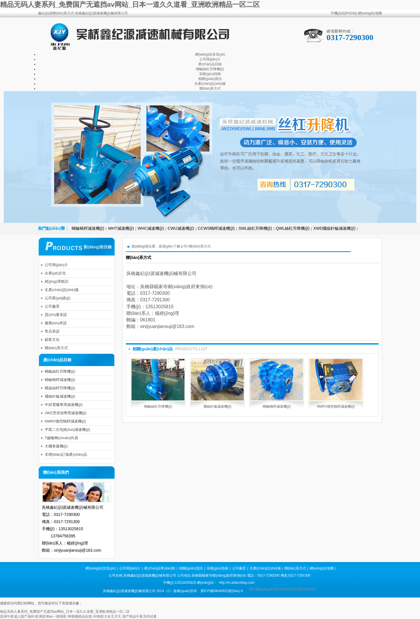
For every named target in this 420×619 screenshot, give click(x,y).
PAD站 (351, 13)
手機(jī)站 (338, 13)
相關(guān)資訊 (210, 79)
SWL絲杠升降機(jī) (255, 228)
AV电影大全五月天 (107, 616)
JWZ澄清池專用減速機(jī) (66, 413)
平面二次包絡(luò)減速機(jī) (67, 429)
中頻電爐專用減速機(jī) (64, 404)
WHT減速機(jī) (121, 228)
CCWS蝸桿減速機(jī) (216, 228)
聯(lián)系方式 (210, 89)
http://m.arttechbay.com (237, 583)
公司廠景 (52, 306)
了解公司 (180, 246)
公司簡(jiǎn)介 (210, 59)
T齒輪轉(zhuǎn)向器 (61, 438)
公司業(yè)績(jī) (57, 298)
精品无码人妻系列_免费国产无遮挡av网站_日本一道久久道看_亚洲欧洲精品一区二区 (130, 4)
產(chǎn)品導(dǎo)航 (159, 568)
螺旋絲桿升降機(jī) (60, 388)
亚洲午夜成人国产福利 (17, 616)
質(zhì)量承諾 (56, 315)
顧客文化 (52, 339)
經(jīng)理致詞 (56, 281)
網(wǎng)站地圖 (370, 13)
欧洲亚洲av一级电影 (50, 616)
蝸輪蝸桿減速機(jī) (88, 228)
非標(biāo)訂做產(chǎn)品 (66, 454)
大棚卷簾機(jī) (56, 446)
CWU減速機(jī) (181, 228)
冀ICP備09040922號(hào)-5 (222, 591)
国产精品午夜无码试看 (139, 616)
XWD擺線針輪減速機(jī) (334, 228)
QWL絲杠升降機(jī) (292, 228)
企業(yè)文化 (55, 273)
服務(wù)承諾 (56, 323)
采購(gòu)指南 (210, 74)
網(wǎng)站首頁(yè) (210, 54)
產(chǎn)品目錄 (209, 64)
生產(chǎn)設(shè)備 (210, 84)
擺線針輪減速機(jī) (217, 406)
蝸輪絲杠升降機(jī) (210, 69)
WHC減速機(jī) (151, 228)
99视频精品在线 (79, 616)
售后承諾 (52, 331)
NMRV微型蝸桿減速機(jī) (336, 406)
